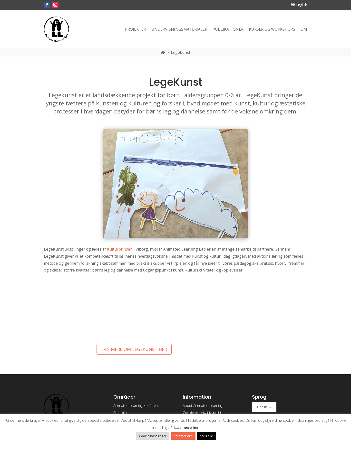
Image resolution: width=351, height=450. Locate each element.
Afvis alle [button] (206, 436)
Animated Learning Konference (137, 405)
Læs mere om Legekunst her (134, 349)
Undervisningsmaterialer (179, 29)
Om (304, 29)
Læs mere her (186, 427)
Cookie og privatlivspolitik (203, 412)
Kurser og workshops (272, 29)
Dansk (262, 407)
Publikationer (228, 29)
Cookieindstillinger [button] (152, 436)
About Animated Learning (203, 405)
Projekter (135, 29)
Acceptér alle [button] (183, 436)
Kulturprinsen (120, 249)
